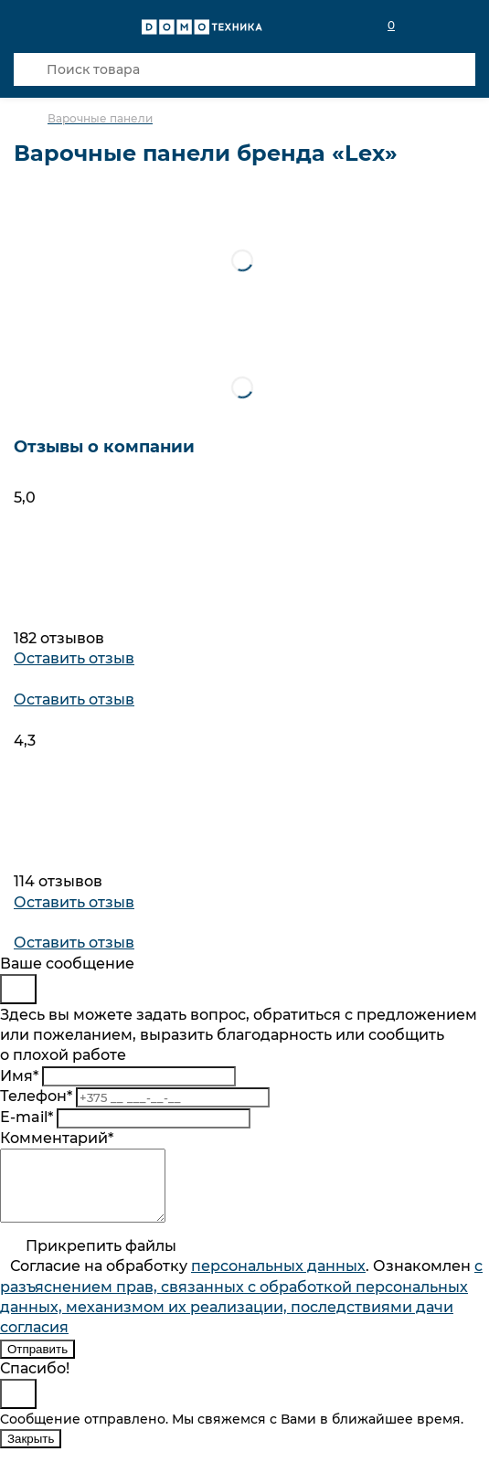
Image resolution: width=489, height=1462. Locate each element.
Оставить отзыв (74, 658)
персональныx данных (278, 1279)
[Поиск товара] (244, 69)
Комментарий (56, 1138)
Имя (19, 1076)
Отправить (37, 1363)
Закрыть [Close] (30, 1452)
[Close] (18, 989)
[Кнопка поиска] (30, 69)
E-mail (26, 1117)
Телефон (36, 1096)
